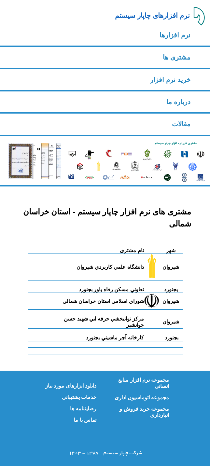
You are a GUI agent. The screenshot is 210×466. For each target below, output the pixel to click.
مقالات (181, 124)
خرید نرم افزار (170, 79)
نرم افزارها (175, 35)
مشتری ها (176, 57)
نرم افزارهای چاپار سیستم (152, 16)
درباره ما (178, 101)
